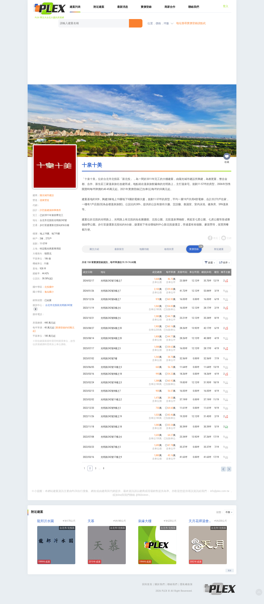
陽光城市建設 (47, 195)
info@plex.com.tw (219, 491)
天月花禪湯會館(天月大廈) (200, 521)
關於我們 (160, 584)
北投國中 (49, 287)
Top (259, 592)
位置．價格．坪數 (158, 23)
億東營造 (44, 200)
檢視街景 (169, 249)
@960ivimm (142, 494)
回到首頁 (147, 584)
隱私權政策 (186, 584)
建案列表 (75, 6)
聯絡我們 (193, 6)
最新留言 (119, 249)
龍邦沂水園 (45, 521)
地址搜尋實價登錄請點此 (191, 23)
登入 (225, 6)
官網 (229, 238)
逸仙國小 (49, 291)
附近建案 (98, 6)
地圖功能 (144, 249)
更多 (229, 570)
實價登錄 (146, 6)
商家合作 (169, 6)
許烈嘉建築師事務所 (50, 210)
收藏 (226, 155)
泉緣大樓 (145, 521)
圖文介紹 (94, 249)
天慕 (91, 521)
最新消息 (122, 6)
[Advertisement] (132, 56)
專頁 (215, 238)
